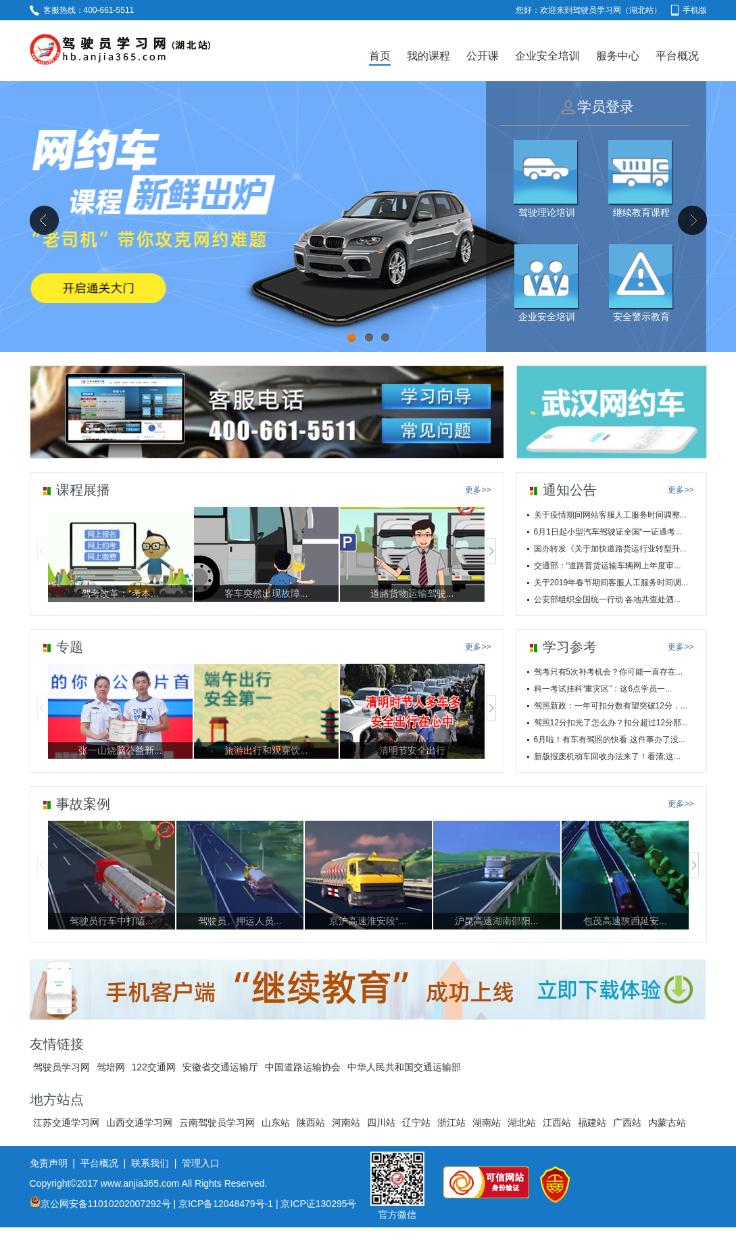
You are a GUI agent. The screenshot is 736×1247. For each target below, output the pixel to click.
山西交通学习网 (139, 1122)
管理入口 (201, 1163)
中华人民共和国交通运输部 (404, 1067)
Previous (44, 220)
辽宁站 (416, 1122)
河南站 (346, 1122)
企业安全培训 (547, 56)
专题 (69, 646)
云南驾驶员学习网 (217, 1122)
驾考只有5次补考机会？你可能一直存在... (608, 672)
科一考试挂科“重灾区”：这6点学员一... (603, 689)
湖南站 (486, 1122)
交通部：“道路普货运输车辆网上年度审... (607, 565)
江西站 (557, 1122)
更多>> (478, 490)
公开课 (482, 56)
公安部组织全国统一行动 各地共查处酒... (607, 599)
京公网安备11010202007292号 (100, 1203)
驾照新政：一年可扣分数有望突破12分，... (610, 705)
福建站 (592, 1122)
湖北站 (522, 1122)
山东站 (276, 1122)
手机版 (689, 10)
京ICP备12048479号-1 (225, 1203)
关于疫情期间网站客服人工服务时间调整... (610, 515)
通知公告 (570, 489)
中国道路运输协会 (303, 1067)
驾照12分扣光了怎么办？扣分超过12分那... (611, 722)
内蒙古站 (667, 1122)
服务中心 (617, 56)
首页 (380, 56)
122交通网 (154, 1067)
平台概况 (677, 56)
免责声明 (49, 1163)
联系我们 (150, 1163)
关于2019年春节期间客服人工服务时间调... (611, 582)
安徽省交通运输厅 (220, 1067)
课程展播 (83, 489)
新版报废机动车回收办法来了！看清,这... (607, 756)
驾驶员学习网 (61, 1067)
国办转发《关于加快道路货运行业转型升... (610, 548)
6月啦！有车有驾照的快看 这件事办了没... (609, 739)
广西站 (627, 1122)
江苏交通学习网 (66, 1122)
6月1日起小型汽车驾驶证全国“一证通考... (608, 532)
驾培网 (111, 1067)
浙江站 (451, 1122)
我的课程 (428, 56)
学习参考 (570, 646)
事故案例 (83, 803)
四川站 (381, 1122)
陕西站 (311, 1122)
